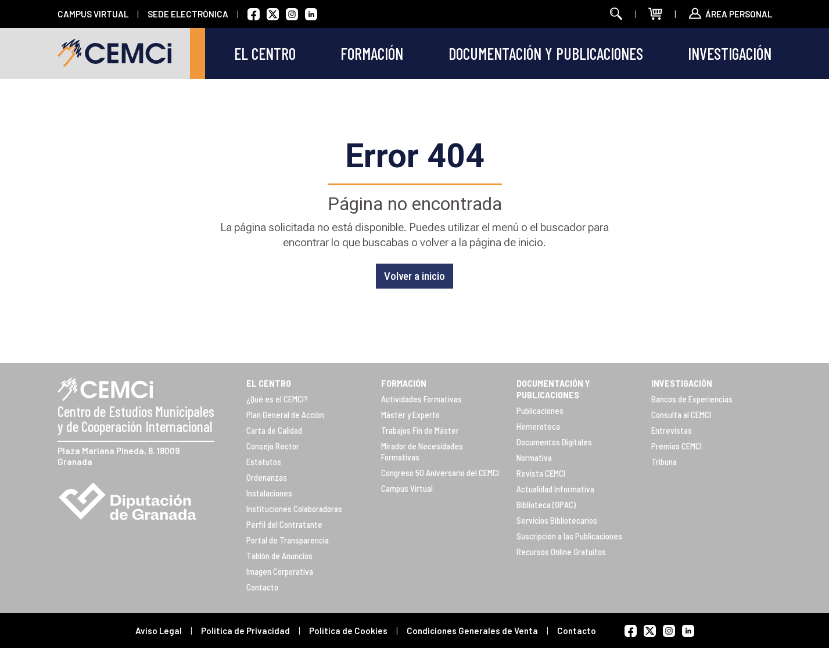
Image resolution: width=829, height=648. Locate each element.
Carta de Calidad (274, 430)
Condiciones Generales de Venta (472, 630)
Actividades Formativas (421, 399)
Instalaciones (269, 493)
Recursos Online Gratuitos (561, 551)
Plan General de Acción (285, 414)
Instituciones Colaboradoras (294, 508)
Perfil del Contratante (284, 524)
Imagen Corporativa (279, 571)
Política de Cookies (348, 630)
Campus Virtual (407, 488)
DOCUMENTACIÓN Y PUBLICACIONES (553, 388)
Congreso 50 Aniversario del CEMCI (440, 472)
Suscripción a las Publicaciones (569, 536)
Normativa (534, 457)
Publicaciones (540, 410)
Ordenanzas (266, 477)
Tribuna (664, 461)
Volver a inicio (414, 276)
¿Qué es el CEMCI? (277, 399)
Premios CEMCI (676, 446)
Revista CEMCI (540, 473)
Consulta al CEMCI (681, 414)
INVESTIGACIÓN (681, 382)
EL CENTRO (268, 382)
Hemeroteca (538, 426)
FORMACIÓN (403, 382)
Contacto (262, 587)
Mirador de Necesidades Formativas (422, 451)
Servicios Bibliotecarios (556, 520)
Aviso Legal (158, 630)
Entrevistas (671, 430)
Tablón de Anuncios (279, 555)
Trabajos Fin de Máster (420, 430)
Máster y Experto (410, 414)
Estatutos (263, 461)
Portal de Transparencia (287, 540)
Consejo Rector (272, 446)
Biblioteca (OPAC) (546, 504)
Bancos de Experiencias (692, 399)
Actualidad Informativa (555, 489)
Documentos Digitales (554, 442)
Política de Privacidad (245, 630)
